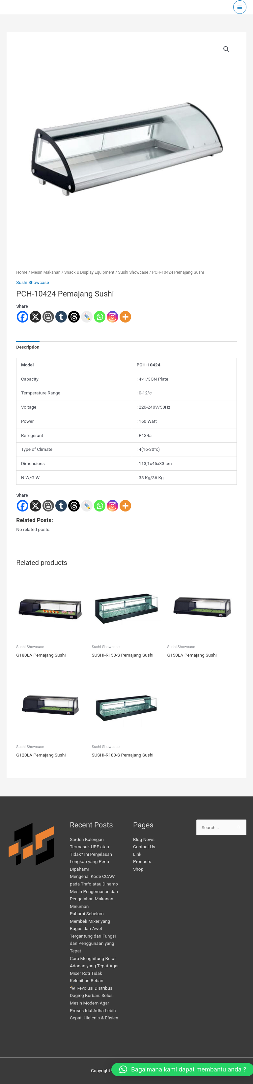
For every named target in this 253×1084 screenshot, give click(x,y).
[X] (35, 505)
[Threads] (74, 505)
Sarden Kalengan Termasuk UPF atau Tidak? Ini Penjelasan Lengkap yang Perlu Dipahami (91, 854)
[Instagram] (112, 505)
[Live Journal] (87, 505)
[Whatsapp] (99, 505)
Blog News (144, 839)
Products (142, 861)
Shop (138, 869)
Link (137, 854)
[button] (226, 49)
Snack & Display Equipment (89, 272)
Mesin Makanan (46, 272)
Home (21, 272)
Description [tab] (27, 347)
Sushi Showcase (133, 272)
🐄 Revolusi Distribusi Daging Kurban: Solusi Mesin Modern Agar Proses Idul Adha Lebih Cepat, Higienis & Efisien (94, 1002)
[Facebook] (22, 505)
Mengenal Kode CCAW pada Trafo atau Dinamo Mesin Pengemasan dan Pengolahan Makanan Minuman (94, 891)
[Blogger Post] (48, 505)
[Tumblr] (61, 505)
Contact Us (144, 846)
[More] (125, 505)
